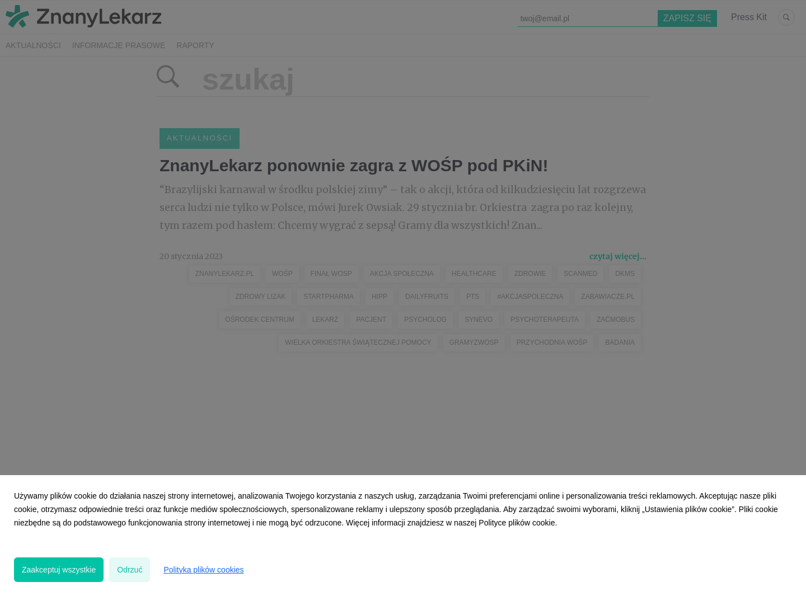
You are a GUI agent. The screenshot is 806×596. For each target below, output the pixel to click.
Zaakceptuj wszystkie (59, 569)
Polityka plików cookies (203, 569)
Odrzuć (129, 569)
